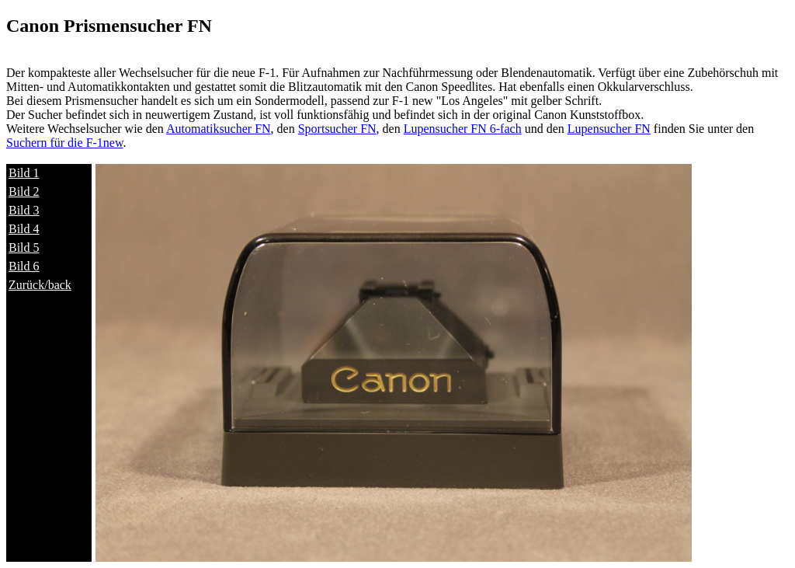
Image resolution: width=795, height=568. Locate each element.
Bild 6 (24, 266)
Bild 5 (24, 247)
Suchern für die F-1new (64, 142)
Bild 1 (24, 172)
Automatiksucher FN (218, 128)
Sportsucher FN (337, 128)
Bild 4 (24, 228)
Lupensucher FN (609, 128)
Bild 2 (24, 191)
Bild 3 (24, 210)
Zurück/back (40, 284)
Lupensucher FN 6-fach (463, 128)
